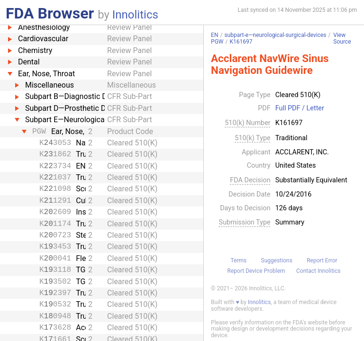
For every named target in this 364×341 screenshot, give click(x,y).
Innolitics (135, 14)
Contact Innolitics (318, 271)
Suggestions (276, 260)
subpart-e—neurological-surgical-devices (275, 35)
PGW (217, 41)
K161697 (240, 41)
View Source (342, 38)
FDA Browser (50, 13)
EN (214, 35)
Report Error (322, 260)
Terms (238, 260)
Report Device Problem (256, 271)
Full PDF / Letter (299, 108)
